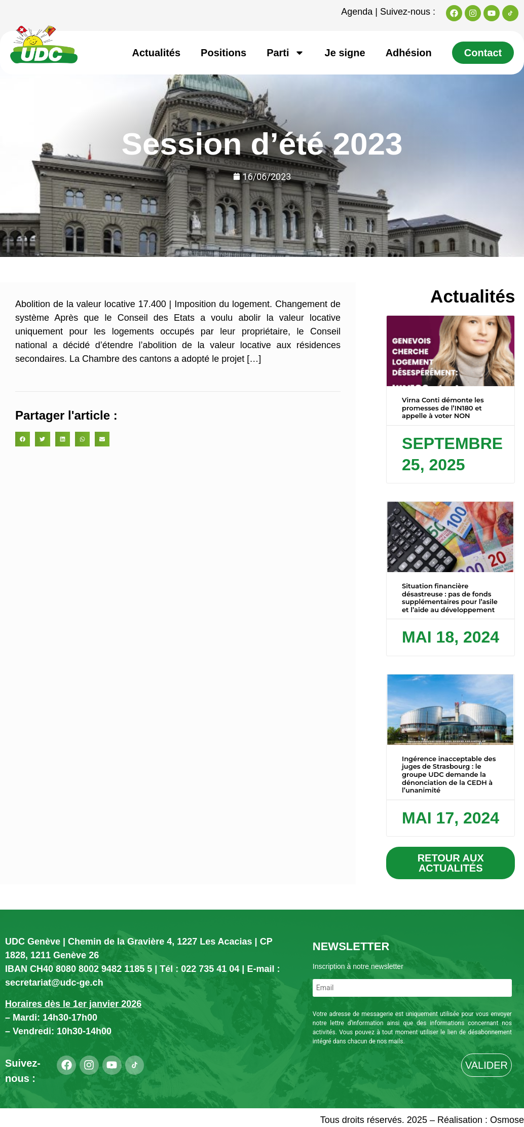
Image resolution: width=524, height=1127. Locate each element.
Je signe (345, 52)
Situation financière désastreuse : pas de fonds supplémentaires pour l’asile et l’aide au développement (450, 598)
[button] (22, 439)
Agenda (356, 12)
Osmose (507, 1120)
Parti (285, 53)
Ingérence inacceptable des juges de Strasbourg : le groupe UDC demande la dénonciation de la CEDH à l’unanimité (449, 774)
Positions (223, 52)
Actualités (156, 52)
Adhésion (409, 52)
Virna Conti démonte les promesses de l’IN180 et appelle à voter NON (443, 408)
